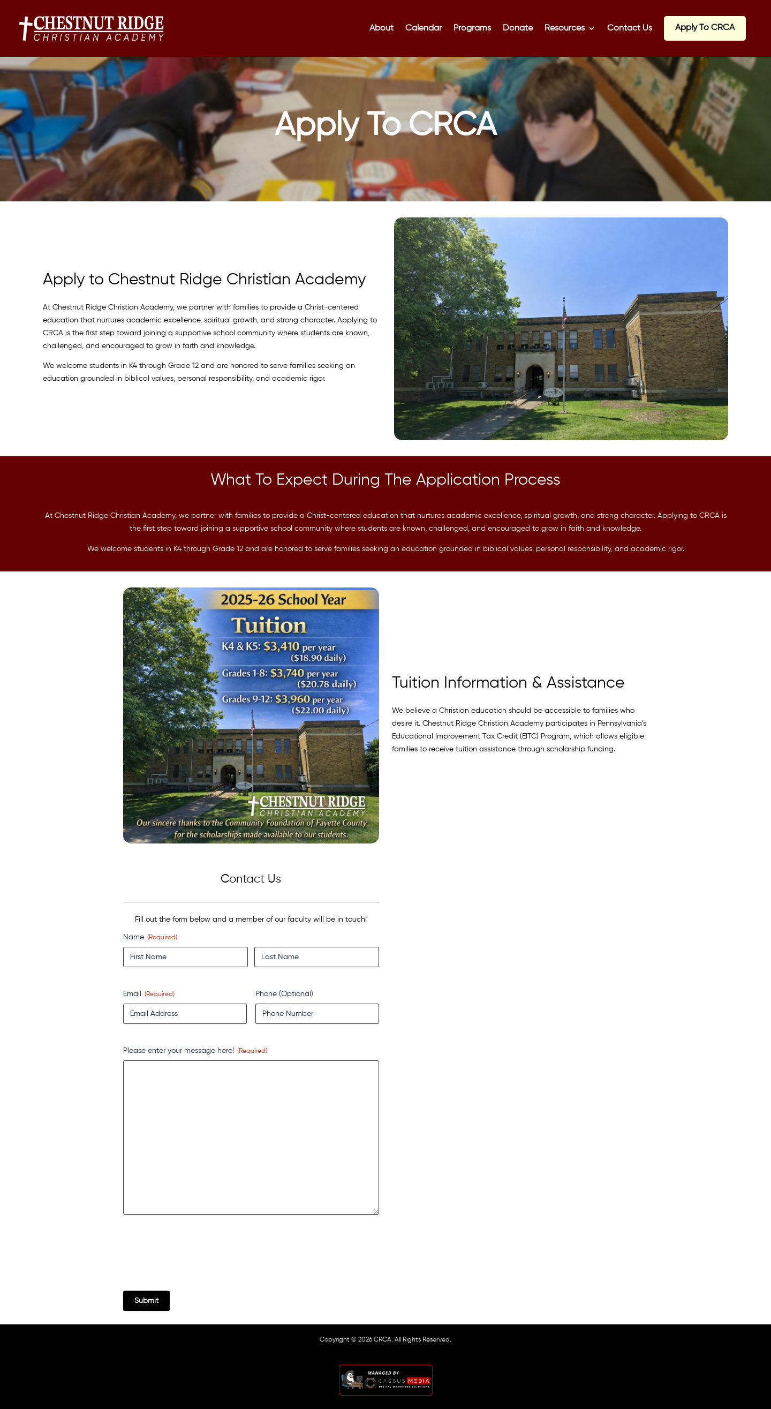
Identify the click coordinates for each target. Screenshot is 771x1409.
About (381, 28)
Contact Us (629, 28)
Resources (565, 28)
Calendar (423, 28)
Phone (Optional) (284, 994)
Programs (472, 28)
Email (149, 994)
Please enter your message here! (195, 1051)
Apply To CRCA (705, 28)
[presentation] (204, 1257)
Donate (518, 28)
